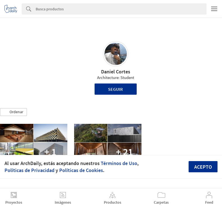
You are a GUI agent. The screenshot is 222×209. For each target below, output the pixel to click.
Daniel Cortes (115, 71)
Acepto (203, 167)
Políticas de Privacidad (29, 170)
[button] (13, 112)
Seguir (115, 89)
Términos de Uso (119, 163)
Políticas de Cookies (81, 170)
